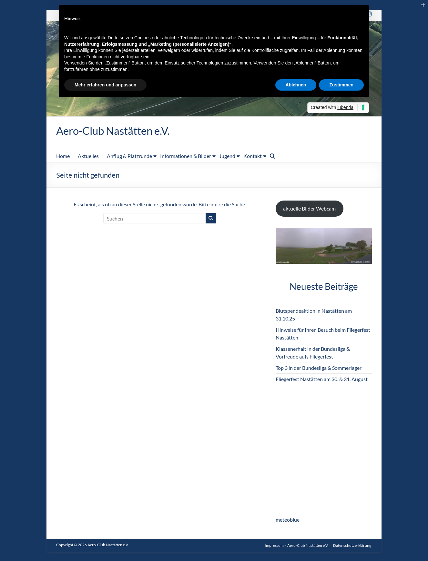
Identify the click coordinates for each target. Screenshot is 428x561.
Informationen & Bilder (185, 156)
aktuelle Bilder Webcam (309, 209)
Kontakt (252, 156)
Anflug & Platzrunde (129, 156)
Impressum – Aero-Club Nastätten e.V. (297, 545)
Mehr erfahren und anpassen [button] (105, 84)
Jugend (227, 156)
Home (63, 156)
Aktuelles (88, 156)
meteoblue (288, 520)
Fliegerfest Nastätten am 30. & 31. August (322, 379)
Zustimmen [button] (341, 84)
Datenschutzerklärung (353, 545)
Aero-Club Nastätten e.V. (118, 130)
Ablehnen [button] (296, 84)
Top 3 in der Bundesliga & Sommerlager (319, 368)
